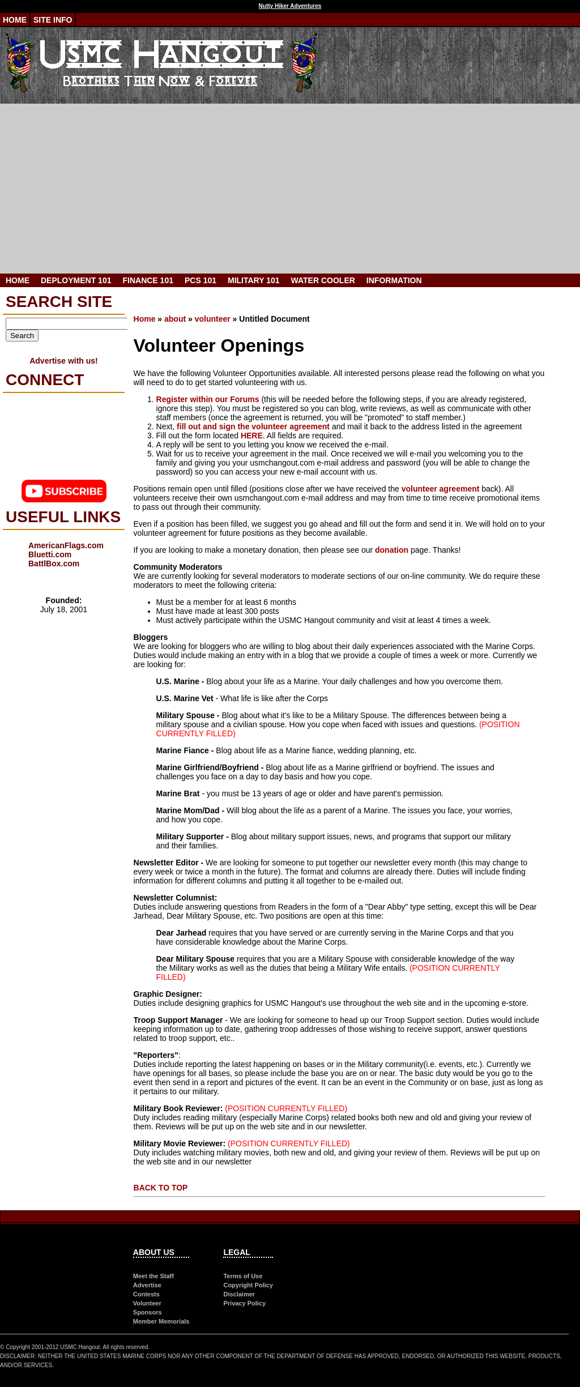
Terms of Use (242, 1276)
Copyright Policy (247, 1285)
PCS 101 (200, 280)
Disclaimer (239, 1294)
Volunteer (147, 1303)
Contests (146, 1294)
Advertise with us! (63, 360)
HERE (252, 435)
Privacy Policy (244, 1303)
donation (391, 549)
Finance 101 (147, 280)
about (175, 318)
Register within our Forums (207, 399)
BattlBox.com (53, 563)
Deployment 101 (76, 280)
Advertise (147, 1285)
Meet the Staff (153, 1276)
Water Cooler (323, 280)
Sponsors (147, 1312)
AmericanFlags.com (66, 545)
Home (15, 19)
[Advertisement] (290, 188)
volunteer (213, 318)
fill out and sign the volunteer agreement (253, 426)
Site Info (52, 19)
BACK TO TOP (161, 1187)
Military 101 (254, 280)
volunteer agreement (441, 488)
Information (394, 280)
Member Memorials (161, 1321)
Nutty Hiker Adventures (290, 6)
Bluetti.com (49, 554)
